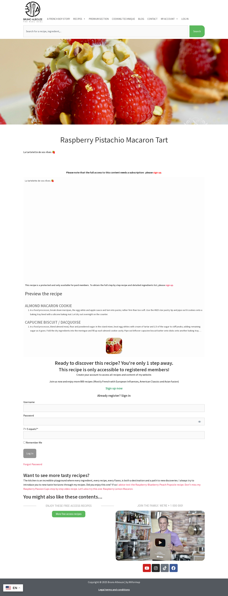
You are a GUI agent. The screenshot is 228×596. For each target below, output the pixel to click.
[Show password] (199, 422)
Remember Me (32, 442)
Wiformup (134, 582)
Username (29, 402)
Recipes (79, 19)
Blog (141, 18)
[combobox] (105, 31)
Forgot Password (32, 464)
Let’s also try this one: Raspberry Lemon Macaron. (105, 488)
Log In (184, 18)
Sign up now (114, 388)
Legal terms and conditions (114, 589)
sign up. (169, 285)
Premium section (99, 18)
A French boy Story (58, 18)
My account (169, 19)
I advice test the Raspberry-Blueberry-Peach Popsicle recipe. (151, 484)
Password (28, 415)
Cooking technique (123, 18)
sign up (157, 172)
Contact (152, 18)
